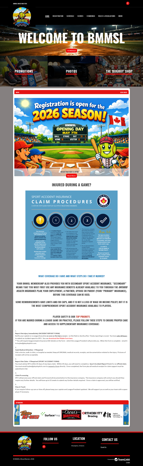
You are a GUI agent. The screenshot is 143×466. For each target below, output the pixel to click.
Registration (58, 16)
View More (123, 92)
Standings (91, 16)
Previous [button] (17, 413)
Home (47, 16)
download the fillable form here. (61, 338)
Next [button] (125, 413)
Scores (80, 16)
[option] (50, 414)
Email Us (103, 447)
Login (128, 462)
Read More (71, 176)
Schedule (70, 16)
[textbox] (71, 226)
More (121, 16)
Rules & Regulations (106, 16)
